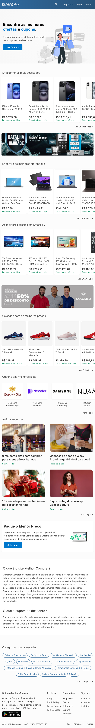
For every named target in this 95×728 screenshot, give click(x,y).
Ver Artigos (87, 514)
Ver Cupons (13, 47)
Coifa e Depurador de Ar (54, 674)
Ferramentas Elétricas (67, 668)
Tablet (86, 668)
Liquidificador (84, 661)
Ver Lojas (88, 413)
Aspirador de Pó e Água (39, 668)
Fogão (74, 674)
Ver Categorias (85, 681)
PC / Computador (41, 661)
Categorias (68, 706)
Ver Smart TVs (86, 279)
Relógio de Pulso (39, 655)
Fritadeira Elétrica (14, 668)
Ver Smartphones (84, 126)
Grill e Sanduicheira (27, 674)
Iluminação (85, 655)
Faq (68, 724)
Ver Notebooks (85, 218)
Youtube (85, 706)
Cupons (66, 710)
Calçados (8, 661)
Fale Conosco (53, 710)
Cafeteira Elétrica (64, 661)
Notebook (23, 661)
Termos (90, 724)
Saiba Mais (13, 545)
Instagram (86, 702)
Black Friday (53, 702)
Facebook (85, 698)
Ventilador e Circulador (64, 655)
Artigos (50, 698)
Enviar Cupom (54, 706)
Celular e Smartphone (15, 655)
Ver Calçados (86, 370)
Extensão (67, 713)
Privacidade (78, 724)
